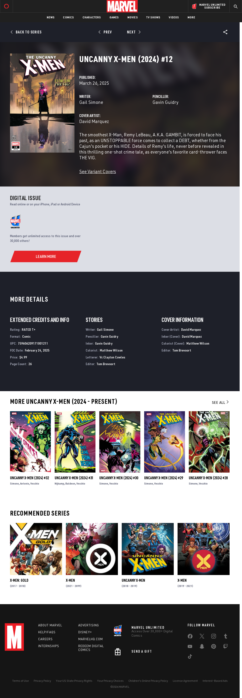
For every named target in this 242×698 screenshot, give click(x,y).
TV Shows (153, 17)
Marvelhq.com (90, 639)
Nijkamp (59, 483)
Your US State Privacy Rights (74, 680)
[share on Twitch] (225, 647)
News (51, 17)
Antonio (24, 483)
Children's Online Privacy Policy (148, 680)
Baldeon (70, 483)
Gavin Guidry (166, 102)
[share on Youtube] (190, 647)
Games (114, 17)
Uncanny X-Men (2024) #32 (29, 477)
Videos (174, 17)
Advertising (88, 625)
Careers (45, 639)
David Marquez (94, 121)
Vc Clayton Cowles (112, 357)
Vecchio (34, 483)
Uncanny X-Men (133, 580)
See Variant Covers (97, 171)
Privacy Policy (42, 680)
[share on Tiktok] (190, 657)
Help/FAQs (47, 632)
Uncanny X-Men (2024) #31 (74, 477)
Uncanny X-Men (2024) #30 (118, 477)
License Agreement (185, 680)
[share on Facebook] (190, 637)
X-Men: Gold (19, 580)
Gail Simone (91, 102)
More (191, 17)
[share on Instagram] (213, 637)
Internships (48, 646)
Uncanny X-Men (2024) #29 (163, 477)
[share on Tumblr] (225, 637)
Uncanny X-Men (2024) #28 (208, 477)
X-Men (70, 580)
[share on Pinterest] (213, 647)
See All (221, 402)
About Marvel (50, 625)
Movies (132, 17)
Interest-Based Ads (215, 680)
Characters (92, 17)
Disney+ (85, 632)
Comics (68, 17)
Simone (14, 483)
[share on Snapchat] (202, 647)
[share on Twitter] (202, 637)
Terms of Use (20, 680)
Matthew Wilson (111, 350)
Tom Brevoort (105, 364)
